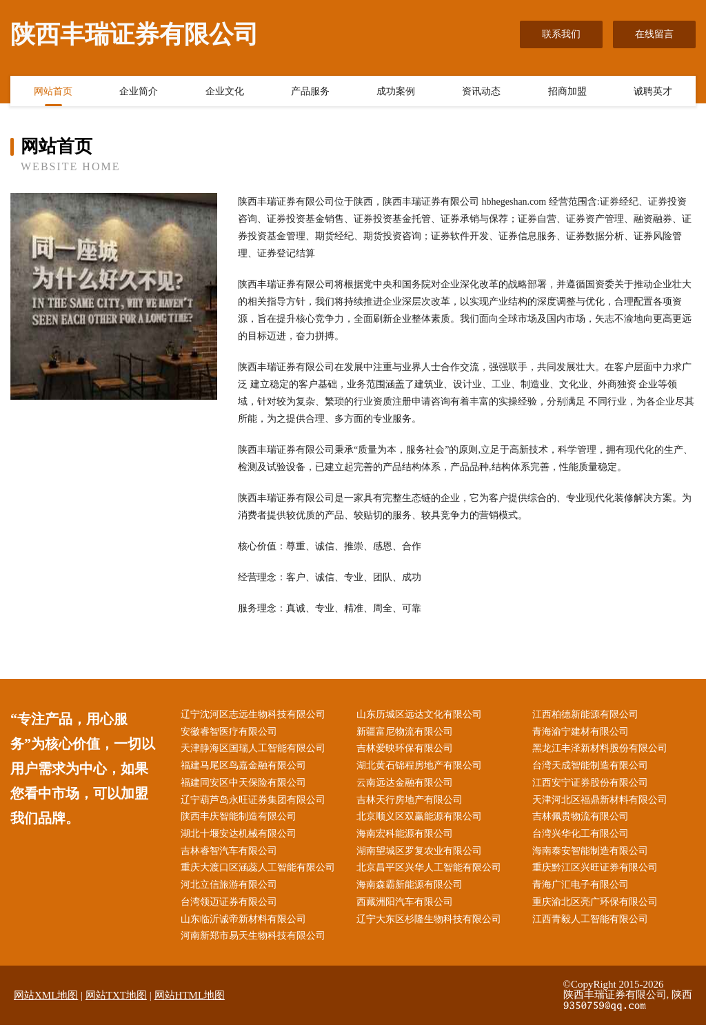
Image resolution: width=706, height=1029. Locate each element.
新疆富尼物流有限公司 (407, 732)
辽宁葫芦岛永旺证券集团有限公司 (255, 802)
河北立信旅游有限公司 (231, 889)
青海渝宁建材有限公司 (582, 732)
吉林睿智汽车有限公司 (231, 854)
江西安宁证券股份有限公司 (591, 785)
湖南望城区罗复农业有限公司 (421, 854)
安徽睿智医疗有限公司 (231, 732)
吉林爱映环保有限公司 (407, 749)
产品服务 (310, 91)
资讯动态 (481, 91)
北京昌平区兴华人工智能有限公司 (431, 871)
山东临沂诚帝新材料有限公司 (245, 923)
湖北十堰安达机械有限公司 (241, 836)
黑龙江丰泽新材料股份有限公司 (601, 749)
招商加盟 (567, 91)
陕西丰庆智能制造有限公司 (241, 819)
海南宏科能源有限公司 (407, 836)
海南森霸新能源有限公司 (412, 889)
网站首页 (53, 91)
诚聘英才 (653, 91)
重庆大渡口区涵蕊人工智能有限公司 (260, 871)
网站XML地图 (46, 999)
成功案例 (395, 91)
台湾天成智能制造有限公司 (591, 767)
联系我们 (561, 34)
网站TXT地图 (116, 999)
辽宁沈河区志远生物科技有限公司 (255, 715)
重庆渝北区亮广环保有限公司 (596, 906)
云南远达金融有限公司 (407, 785)
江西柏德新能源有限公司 (587, 715)
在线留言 (654, 34)
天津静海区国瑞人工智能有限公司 (255, 749)
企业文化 (224, 91)
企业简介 (138, 91)
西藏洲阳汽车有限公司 (407, 906)
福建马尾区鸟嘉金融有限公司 (245, 767)
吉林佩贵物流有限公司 (582, 819)
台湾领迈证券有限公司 (231, 906)
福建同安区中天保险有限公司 (245, 785)
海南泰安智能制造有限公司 (591, 854)
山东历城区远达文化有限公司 (421, 715)
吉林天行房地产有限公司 (412, 802)
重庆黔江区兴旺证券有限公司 (596, 871)
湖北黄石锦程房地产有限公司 (421, 767)
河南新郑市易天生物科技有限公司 (255, 940)
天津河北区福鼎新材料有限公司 (601, 802)
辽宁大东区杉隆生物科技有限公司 (431, 923)
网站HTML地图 (189, 999)
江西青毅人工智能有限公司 (591, 923)
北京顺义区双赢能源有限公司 (421, 819)
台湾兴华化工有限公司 (582, 836)
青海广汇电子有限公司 (582, 889)
